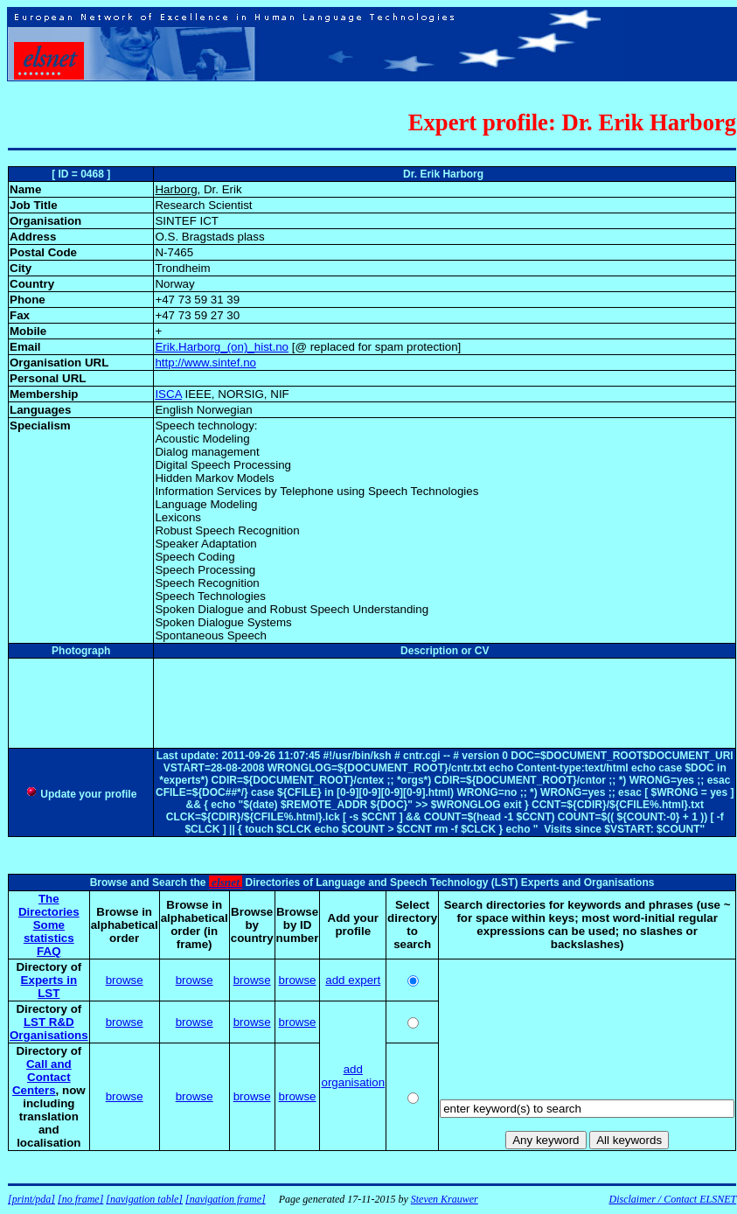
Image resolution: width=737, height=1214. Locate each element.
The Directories (49, 905)
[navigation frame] (225, 1199)
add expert (352, 980)
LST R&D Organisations (49, 1028)
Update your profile (80, 794)
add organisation (353, 1076)
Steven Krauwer (444, 1199)
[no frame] (80, 1199)
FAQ (48, 951)
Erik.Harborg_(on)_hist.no (222, 346)
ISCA (168, 394)
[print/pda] (31, 1199)
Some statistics (49, 931)
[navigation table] (144, 1199)
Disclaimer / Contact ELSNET (672, 1199)
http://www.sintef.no (205, 362)
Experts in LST (49, 986)
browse (124, 980)
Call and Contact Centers (42, 1077)
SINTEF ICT (186, 220)
